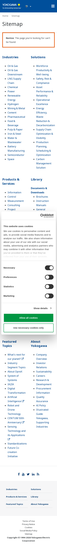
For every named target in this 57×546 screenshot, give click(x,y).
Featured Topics (9, 343)
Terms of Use (28, 521)
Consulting (14, 205)
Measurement (16, 201)
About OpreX (15, 371)
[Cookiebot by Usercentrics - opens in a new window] (41, 216)
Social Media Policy (28, 530)
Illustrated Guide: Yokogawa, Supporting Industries (42, 418)
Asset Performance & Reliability (44, 91)
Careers (40, 375)
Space (11, 159)
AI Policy (41, 405)
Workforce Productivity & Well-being (44, 70)
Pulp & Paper (15, 129)
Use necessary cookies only (28, 327)
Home (5, 15)
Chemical (13, 87)
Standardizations (17, 443)
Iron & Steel (14, 133)
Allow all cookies (28, 317)
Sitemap (28, 534)
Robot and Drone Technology (14, 410)
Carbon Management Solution (43, 163)
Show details (41, 308)
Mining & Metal (16, 108)
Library (36, 179)
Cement (12, 112)
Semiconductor (16, 155)
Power (11, 91)
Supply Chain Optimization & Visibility (44, 134)
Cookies (28, 527)
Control (12, 196)
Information (14, 192)
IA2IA (11, 384)
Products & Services (10, 181)
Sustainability (44, 371)
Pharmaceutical (16, 116)
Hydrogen (13, 104)
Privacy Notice (28, 524)
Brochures (42, 196)
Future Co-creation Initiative (14, 452)
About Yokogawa (39, 343)
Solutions (38, 57)
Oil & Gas (13, 66)
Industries (10, 57)
